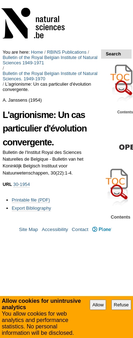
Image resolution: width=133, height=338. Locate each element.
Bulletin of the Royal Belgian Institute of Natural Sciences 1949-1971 (49, 60)
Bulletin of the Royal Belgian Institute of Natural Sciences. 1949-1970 (49, 76)
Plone (102, 229)
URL (7, 184)
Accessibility (55, 229)
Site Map (28, 229)
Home (37, 52)
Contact (80, 229)
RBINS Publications (67, 52)
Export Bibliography (31, 208)
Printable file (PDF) (31, 200)
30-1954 (21, 184)
